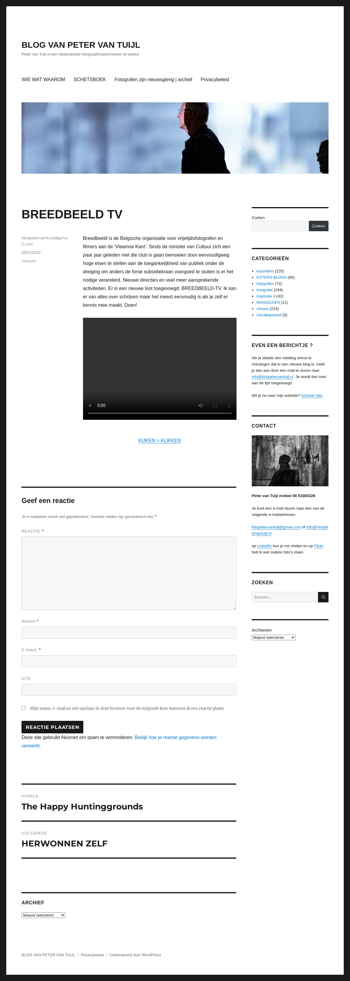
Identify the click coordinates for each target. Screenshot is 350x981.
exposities (265, 271)
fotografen (265, 283)
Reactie (33, 531)
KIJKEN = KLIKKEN (160, 440)
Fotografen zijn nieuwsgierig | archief (153, 79)
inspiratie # (266, 296)
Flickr (318, 546)
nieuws (29, 260)
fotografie (265, 290)
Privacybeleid (215, 79)
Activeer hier (312, 395)
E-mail (31, 650)
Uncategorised (269, 315)
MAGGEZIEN (268, 302)
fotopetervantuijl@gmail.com (276, 527)
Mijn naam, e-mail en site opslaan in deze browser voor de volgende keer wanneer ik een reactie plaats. (127, 708)
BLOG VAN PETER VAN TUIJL (81, 45)
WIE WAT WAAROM (43, 79)
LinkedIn (264, 546)
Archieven (262, 630)
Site (26, 678)
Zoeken (258, 217)
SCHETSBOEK (89, 79)
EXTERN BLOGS (272, 277)
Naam (30, 621)
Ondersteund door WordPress (135, 955)
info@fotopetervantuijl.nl (273, 376)
